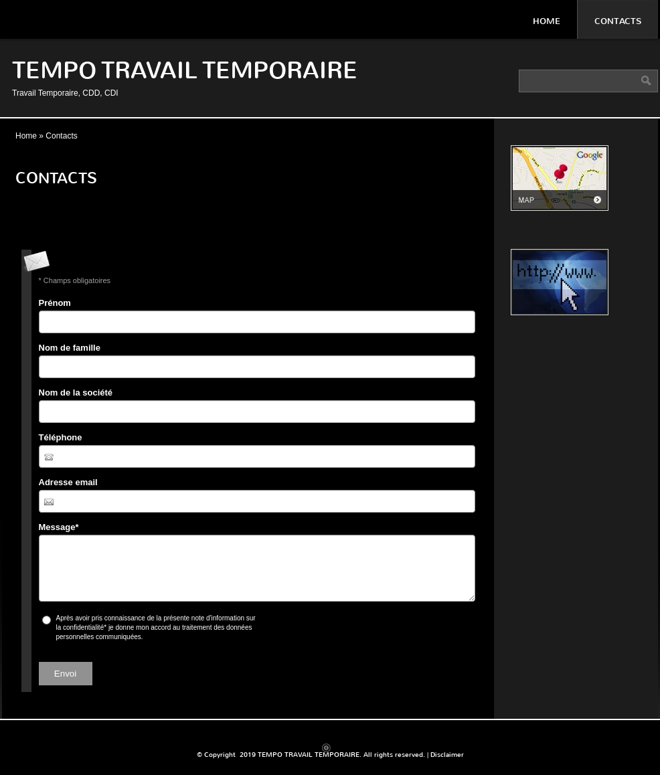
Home (546, 21)
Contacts (617, 21)
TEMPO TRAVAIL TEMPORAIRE (184, 70)
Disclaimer (447, 754)
